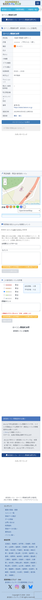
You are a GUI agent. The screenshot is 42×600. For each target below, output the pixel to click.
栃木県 (31, 547)
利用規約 (8, 525)
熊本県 (12, 572)
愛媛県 (11, 569)
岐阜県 (19, 556)
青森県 (14, 544)
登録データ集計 (10, 516)
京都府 (21, 559)
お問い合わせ (9, 522)
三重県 (7, 559)
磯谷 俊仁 (18, 116)
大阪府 (27, 559)
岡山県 (7, 566)
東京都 (26, 550)
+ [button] (5, 180)
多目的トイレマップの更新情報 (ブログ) (19, 582)
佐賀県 (31, 569)
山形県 (11, 547)
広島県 (14, 566)
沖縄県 (11, 575)
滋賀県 (14, 559)
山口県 (21, 566)
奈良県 (11, 563)
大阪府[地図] (19, 9)
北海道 (7, 544)
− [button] (5, 183)
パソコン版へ (9, 535)
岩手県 (21, 544)
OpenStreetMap (35, 203)
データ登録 (9, 519)
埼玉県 (12, 550)
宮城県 (27, 544)
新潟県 (11, 553)
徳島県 (27, 566)
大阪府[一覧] (32, 9)
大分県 (19, 572)
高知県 (17, 569)
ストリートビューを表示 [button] (21, 122)
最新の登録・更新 (11, 510)
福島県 (17, 547)
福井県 (31, 553)
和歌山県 (18, 563)
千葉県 (19, 550)
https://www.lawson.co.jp (23, 107)
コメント (5, 250)
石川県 (24, 553)
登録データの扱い (11, 529)
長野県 (12, 556)
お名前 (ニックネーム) (9, 243)
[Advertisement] (21, 151)
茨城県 (24, 547)
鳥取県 (26, 563)
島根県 (33, 563)
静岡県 (26, 556)
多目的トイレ (6, 9)
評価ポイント (6, 301)
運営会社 (8, 532)
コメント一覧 (9, 513)
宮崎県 (26, 572)
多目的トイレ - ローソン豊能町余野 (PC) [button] (21, 20)
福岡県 (24, 569)
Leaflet (26, 203)
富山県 (17, 553)
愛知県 (33, 556)
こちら (5, 432)
